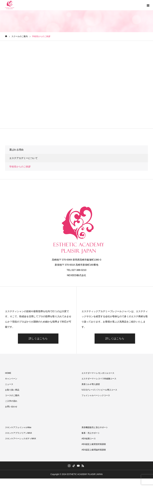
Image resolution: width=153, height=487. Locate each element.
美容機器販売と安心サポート (95, 427)
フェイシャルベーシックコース (96, 395)
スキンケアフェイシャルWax (18, 427)
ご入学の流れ (11, 401)
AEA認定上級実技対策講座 (94, 444)
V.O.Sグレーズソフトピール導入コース (99, 390)
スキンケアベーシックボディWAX (20, 438)
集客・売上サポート (91, 433)
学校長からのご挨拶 (20, 166)
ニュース (9, 384)
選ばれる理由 (16, 149)
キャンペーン (11, 378)
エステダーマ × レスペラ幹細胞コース (99, 378)
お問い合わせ (11, 406)
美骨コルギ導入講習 (91, 384)
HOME (8, 373)
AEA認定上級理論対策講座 (94, 450)
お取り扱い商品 (12, 390)
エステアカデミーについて (23, 158)
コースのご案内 (12, 395)
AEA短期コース (89, 438)
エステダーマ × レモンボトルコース (98, 373)
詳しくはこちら (38, 338)
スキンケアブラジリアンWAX (18, 433)
